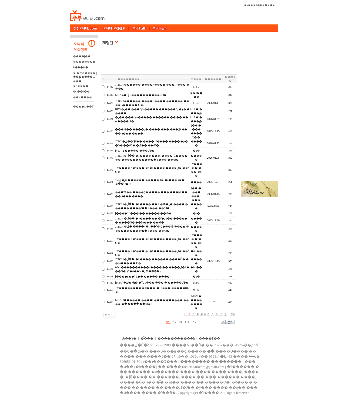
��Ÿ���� (82, 97)
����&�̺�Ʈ (83, 106)
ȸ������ (266, 5)
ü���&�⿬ (80, 67)
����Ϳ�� (81, 56)
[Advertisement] (170, 62)
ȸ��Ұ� (129, 338)
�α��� (250, 5)
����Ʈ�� (209, 338)
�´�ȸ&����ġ (85, 73)
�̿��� (147, 338)
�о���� (80, 86)
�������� (84, 61)
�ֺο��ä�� (81, 91)
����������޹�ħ (176, 338)
